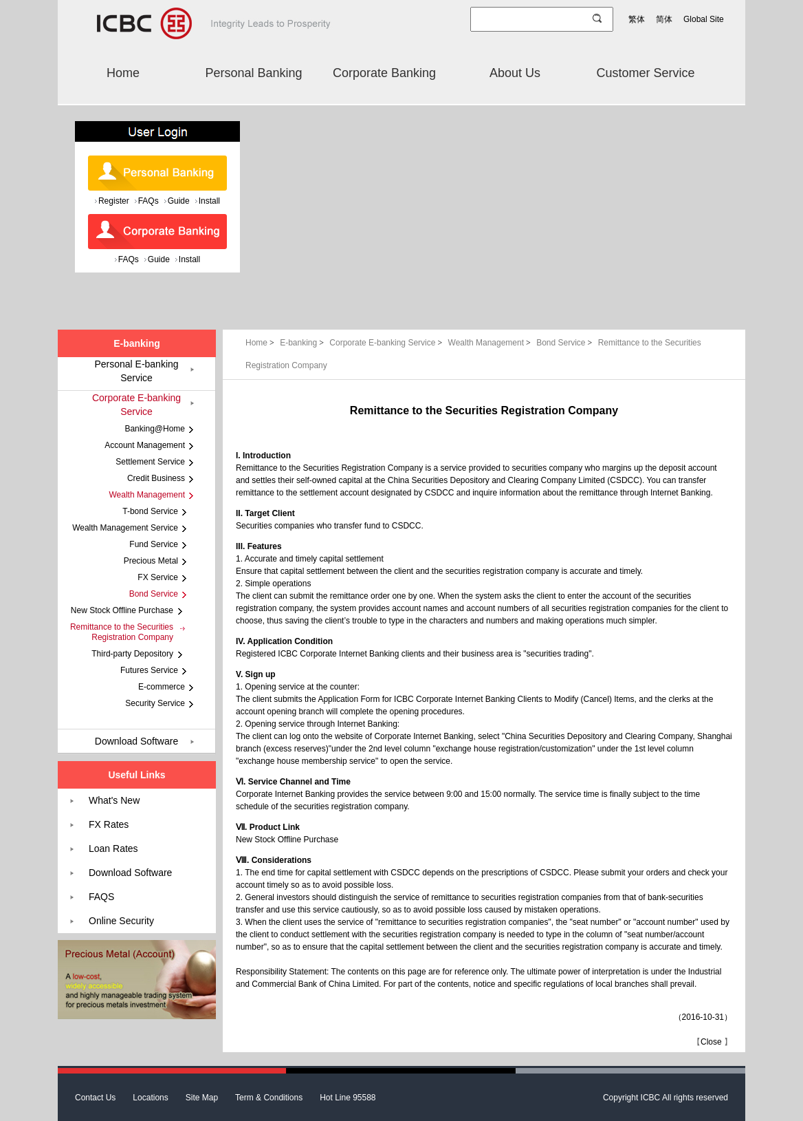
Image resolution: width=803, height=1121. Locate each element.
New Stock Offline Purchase (287, 839)
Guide (179, 201)
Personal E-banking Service (136, 371)
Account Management (144, 445)
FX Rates (109, 824)
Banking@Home (154, 429)
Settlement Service (150, 462)
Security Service (155, 703)
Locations (150, 1097)
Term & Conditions (268, 1097)
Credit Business (156, 478)
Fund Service (153, 544)
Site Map (202, 1097)
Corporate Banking (384, 73)
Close (711, 1042)
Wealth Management (491, 343)
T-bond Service (150, 511)
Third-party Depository (132, 654)
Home (123, 73)
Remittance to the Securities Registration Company (121, 632)
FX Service (158, 577)
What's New (114, 800)
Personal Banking (253, 73)
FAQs (148, 201)
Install (209, 201)
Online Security (121, 920)
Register (113, 201)
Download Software (136, 741)
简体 (664, 19)
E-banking (303, 343)
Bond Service (565, 343)
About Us (515, 73)
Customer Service (645, 73)
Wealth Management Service (125, 528)
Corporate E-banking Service (386, 343)
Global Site (703, 19)
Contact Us (95, 1097)
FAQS (101, 896)
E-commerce (161, 687)
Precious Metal (151, 561)
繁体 (636, 19)
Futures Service (149, 670)
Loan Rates (113, 848)
